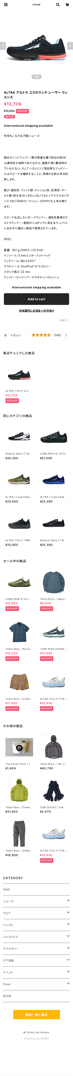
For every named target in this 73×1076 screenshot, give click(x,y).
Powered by (36, 1038)
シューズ (8, 901)
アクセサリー (11, 948)
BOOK (7, 996)
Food (6, 984)
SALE (6, 889)
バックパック (10, 936)
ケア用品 (8, 960)
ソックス (8, 925)
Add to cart (36, 299)
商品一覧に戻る (36, 1015)
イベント (8, 972)
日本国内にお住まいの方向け (36, 310)
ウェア (7, 913)
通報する (64, 320)
